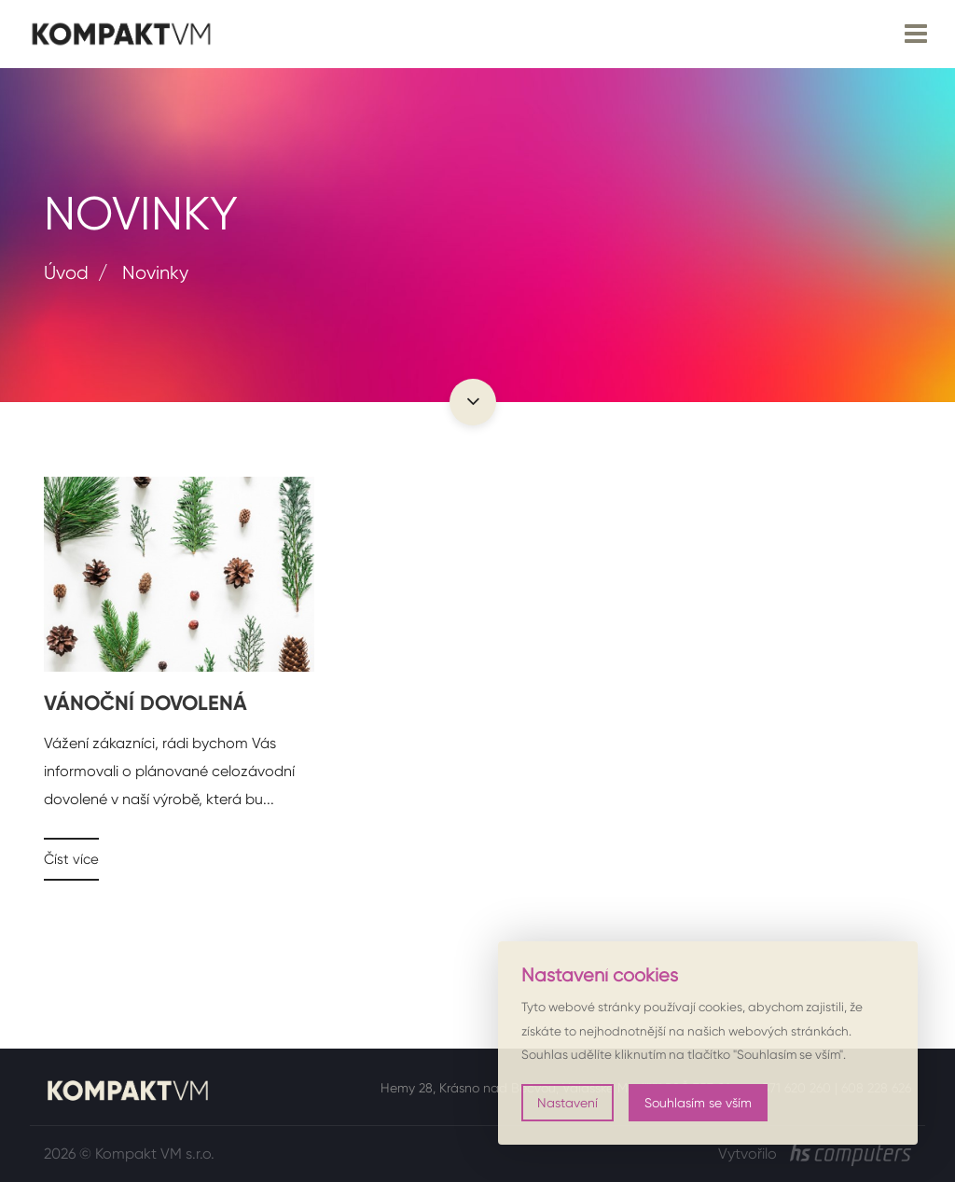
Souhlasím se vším (698, 1102)
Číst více (71, 859)
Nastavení (567, 1102)
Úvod (66, 273)
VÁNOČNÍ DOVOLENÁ (145, 703)
